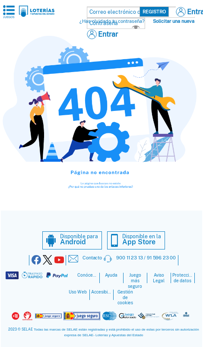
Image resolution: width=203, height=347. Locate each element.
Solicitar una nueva (173, 21)
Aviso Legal (159, 278)
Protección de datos (182, 278)
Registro (154, 11)
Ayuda (111, 275)
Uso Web (78, 292)
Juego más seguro (135, 281)
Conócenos (87, 275)
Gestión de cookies (125, 298)
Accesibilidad (101, 292)
